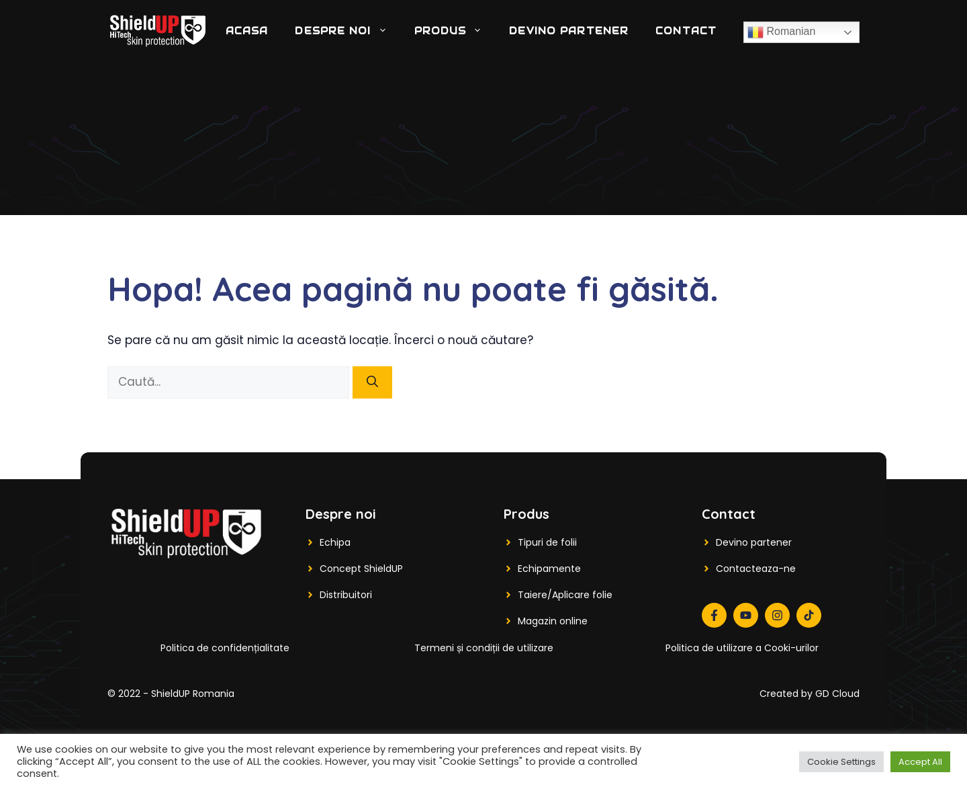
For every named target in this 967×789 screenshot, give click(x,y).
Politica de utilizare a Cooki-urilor (742, 648)
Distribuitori (346, 594)
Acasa (247, 31)
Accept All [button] (920, 761)
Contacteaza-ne (756, 568)
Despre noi (347, 31)
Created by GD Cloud (809, 693)
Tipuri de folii (547, 542)
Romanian (781, 32)
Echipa (335, 542)
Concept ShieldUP (361, 568)
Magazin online (553, 621)
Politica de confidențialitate (224, 648)
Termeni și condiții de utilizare (483, 648)
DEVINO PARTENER (569, 31)
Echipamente (549, 568)
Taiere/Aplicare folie (565, 594)
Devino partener (754, 542)
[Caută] (372, 382)
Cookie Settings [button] (841, 761)
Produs (455, 31)
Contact (686, 31)
